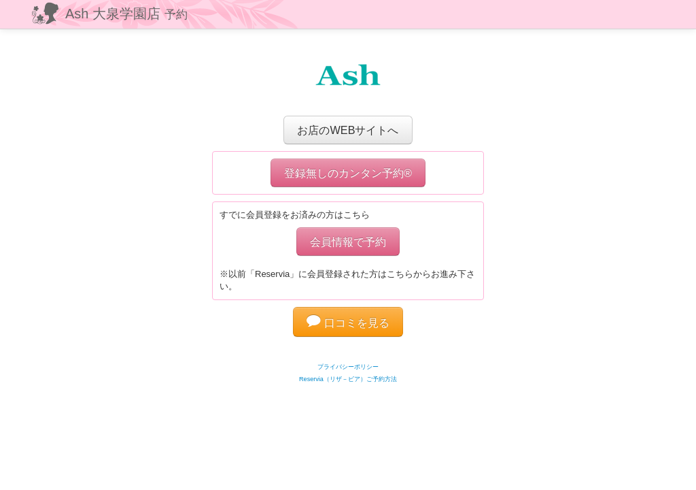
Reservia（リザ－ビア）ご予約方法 (348, 379)
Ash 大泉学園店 (126, 13)
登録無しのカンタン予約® (348, 173)
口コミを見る (348, 322)
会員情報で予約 (348, 241)
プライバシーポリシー (348, 366)
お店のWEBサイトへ (347, 130)
